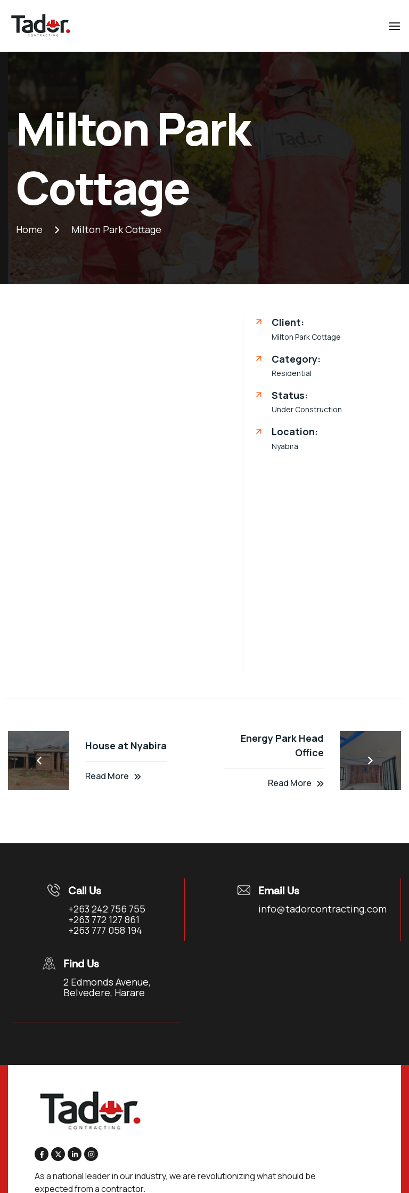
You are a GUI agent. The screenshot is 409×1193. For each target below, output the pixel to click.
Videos (364, 1106)
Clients (363, 1086)
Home (34, 1067)
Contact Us (41, 1126)
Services (38, 1106)
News (367, 1126)
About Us (38, 1086)
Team (360, 1067)
